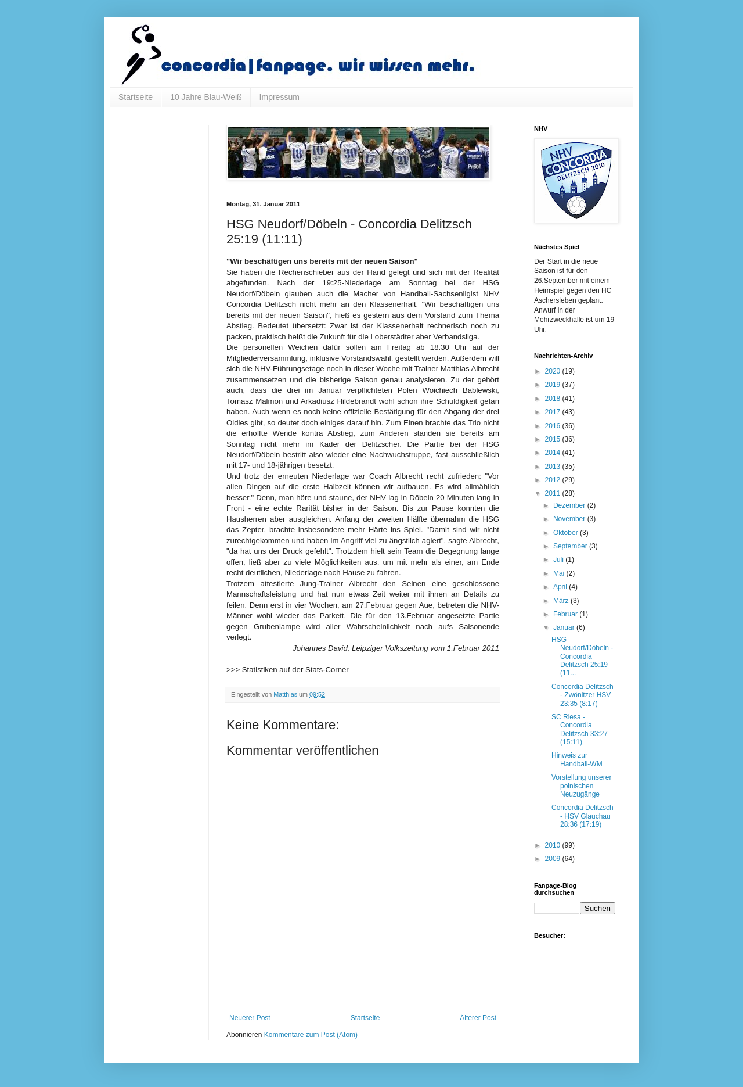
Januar (564, 627)
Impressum (279, 97)
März (562, 601)
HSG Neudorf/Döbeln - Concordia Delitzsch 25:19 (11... (582, 656)
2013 (553, 466)
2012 (553, 480)
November (570, 519)
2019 (553, 385)
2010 (553, 845)
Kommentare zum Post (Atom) (311, 1035)
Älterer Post (478, 1018)
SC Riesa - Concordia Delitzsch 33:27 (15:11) (579, 729)
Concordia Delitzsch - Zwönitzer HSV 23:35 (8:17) (582, 695)
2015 (553, 439)
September (571, 546)
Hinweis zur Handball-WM (577, 759)
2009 (553, 859)
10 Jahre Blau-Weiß (205, 97)
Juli (559, 559)
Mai (560, 573)
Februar (566, 614)
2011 (553, 493)
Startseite (135, 97)
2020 (553, 371)
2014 (553, 453)
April (561, 587)
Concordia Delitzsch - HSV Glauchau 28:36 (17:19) (582, 815)
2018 (553, 398)
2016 (553, 426)
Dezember (570, 505)
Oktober (566, 533)
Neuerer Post (249, 1018)
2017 (553, 412)
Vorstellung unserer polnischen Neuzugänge (581, 785)
